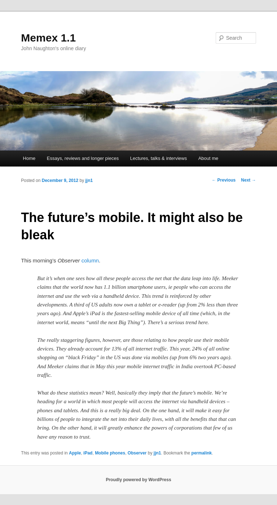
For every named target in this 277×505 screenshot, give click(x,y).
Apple (75, 453)
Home (29, 158)
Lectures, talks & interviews (158, 158)
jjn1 (89, 180)
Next (248, 180)
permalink (202, 453)
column (90, 260)
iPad (87, 453)
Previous (224, 180)
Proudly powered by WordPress (138, 479)
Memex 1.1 (48, 38)
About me (208, 158)
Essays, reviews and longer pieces (83, 158)
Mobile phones (110, 453)
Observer (137, 453)
